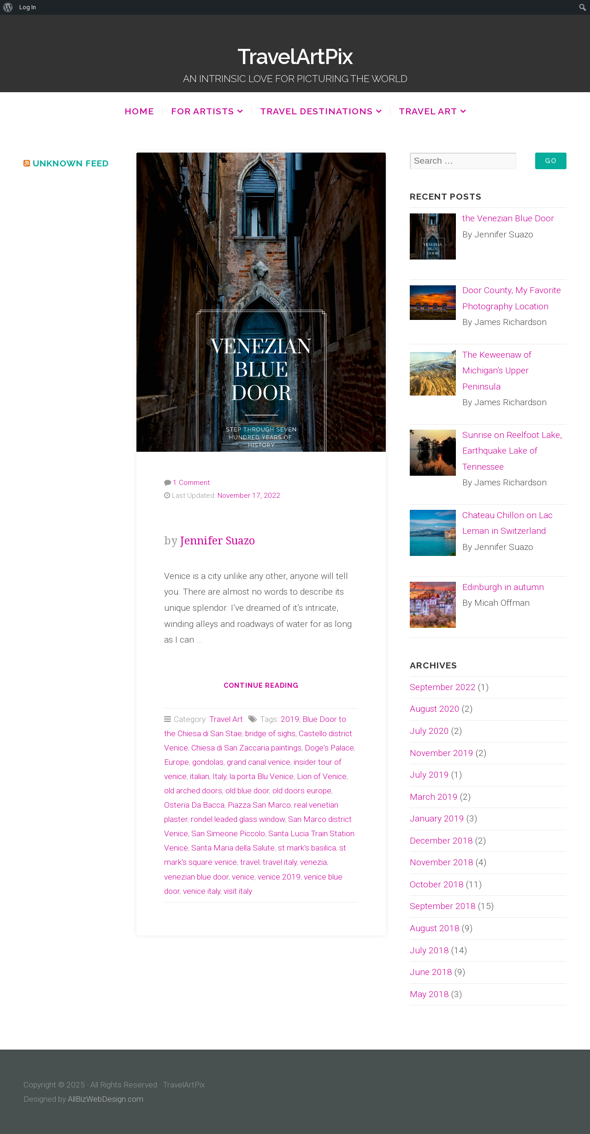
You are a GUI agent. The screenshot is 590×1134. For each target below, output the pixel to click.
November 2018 (441, 862)
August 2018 (435, 928)
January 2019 (437, 818)
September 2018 (443, 906)
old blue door (247, 790)
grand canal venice (258, 762)
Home (139, 111)
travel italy (280, 862)
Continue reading (267, 688)
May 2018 (429, 994)
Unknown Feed (71, 163)
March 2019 (434, 796)
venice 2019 (279, 876)
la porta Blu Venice (262, 776)
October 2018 (437, 884)
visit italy (238, 891)
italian (199, 776)
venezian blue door (196, 876)
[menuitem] (8, 7)
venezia (313, 862)
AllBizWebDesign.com (105, 1099)
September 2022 (443, 687)
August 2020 (435, 708)
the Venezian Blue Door (261, 518)
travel (250, 862)
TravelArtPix (295, 56)
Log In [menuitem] (27, 7)
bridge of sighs (270, 733)
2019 (290, 719)
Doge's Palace (329, 747)
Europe (176, 762)
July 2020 (429, 731)
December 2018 (441, 840)
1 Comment (191, 482)
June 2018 (431, 972)
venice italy (201, 891)
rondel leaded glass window (238, 819)
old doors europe (301, 790)
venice (243, 876)
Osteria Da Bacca (194, 804)
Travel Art (428, 111)
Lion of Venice (322, 776)
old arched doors (193, 790)
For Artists (202, 111)
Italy (219, 776)
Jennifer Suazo (217, 541)
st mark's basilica (307, 847)
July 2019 (429, 774)
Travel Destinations (316, 111)
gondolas (208, 762)
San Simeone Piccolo (228, 833)
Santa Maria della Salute (233, 847)
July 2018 (429, 950)
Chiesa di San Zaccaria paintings (246, 747)
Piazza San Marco (259, 804)
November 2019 (441, 753)
